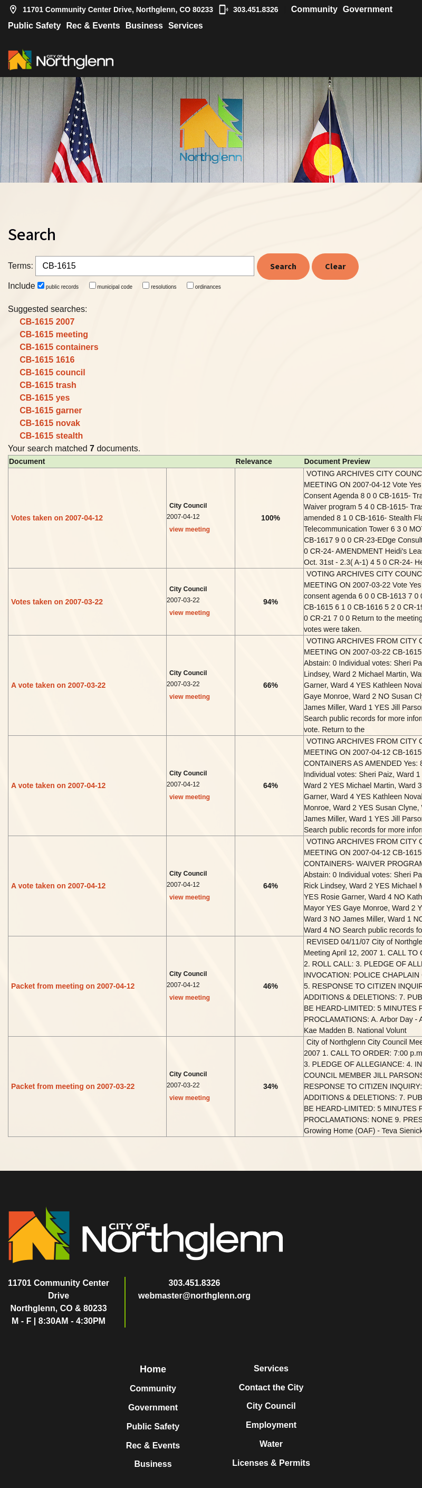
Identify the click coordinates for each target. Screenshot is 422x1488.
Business (144, 25)
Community (314, 9)
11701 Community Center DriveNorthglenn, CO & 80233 (58, 1295)
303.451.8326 (248, 9)
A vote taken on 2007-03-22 (58, 685)
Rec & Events (93, 25)
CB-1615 (47, 321)
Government (367, 9)
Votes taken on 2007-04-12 (57, 518)
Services (185, 25)
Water (271, 1443)
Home (153, 1369)
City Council (270, 1405)
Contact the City (271, 1387)
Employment (271, 1424)
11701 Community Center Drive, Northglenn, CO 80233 (110, 9)
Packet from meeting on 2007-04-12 (73, 986)
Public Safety (34, 25)
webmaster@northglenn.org (194, 1295)
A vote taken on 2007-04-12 (58, 785)
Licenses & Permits (271, 1462)
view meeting (189, 529)
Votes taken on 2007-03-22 (57, 602)
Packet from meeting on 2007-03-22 (73, 1086)
